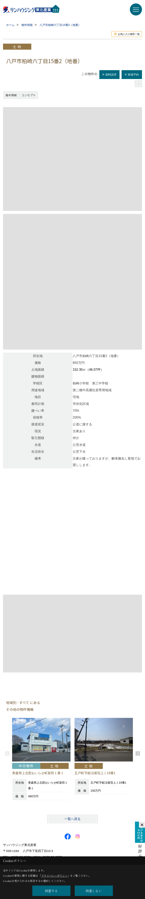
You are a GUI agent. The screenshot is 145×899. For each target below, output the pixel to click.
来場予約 (133, 74)
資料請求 (111, 74)
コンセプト (29, 95)
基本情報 (11, 95)
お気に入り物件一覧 (129, 34)
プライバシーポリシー (54, 875)
